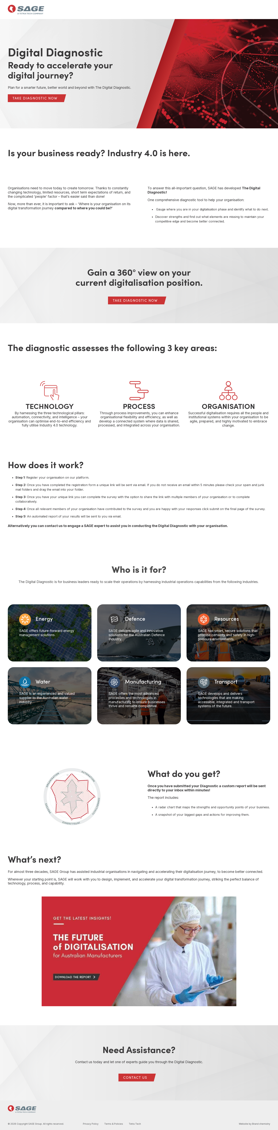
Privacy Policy (90, 1124)
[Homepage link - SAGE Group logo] (22, 1110)
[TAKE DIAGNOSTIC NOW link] (35, 98)
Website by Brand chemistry (254, 1124)
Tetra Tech (135, 1124)
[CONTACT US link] (135, 1077)
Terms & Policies (113, 1124)
